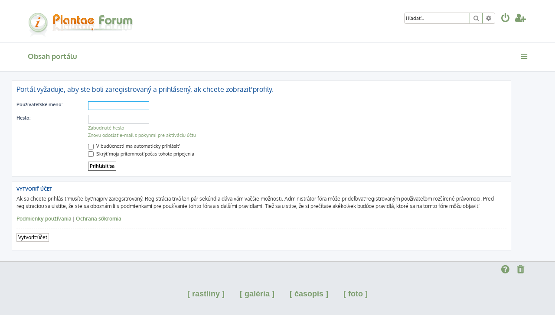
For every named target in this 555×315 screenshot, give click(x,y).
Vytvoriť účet (32, 237)
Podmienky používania (44, 218)
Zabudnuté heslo (106, 128)
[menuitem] (506, 19)
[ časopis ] (309, 293)
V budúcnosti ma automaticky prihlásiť (133, 146)
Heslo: (23, 118)
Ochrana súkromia (98, 218)
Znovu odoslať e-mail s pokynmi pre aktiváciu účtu (142, 135)
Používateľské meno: (39, 104)
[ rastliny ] (206, 293)
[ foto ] (355, 293)
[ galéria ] (257, 293)
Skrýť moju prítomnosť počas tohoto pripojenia (141, 154)
